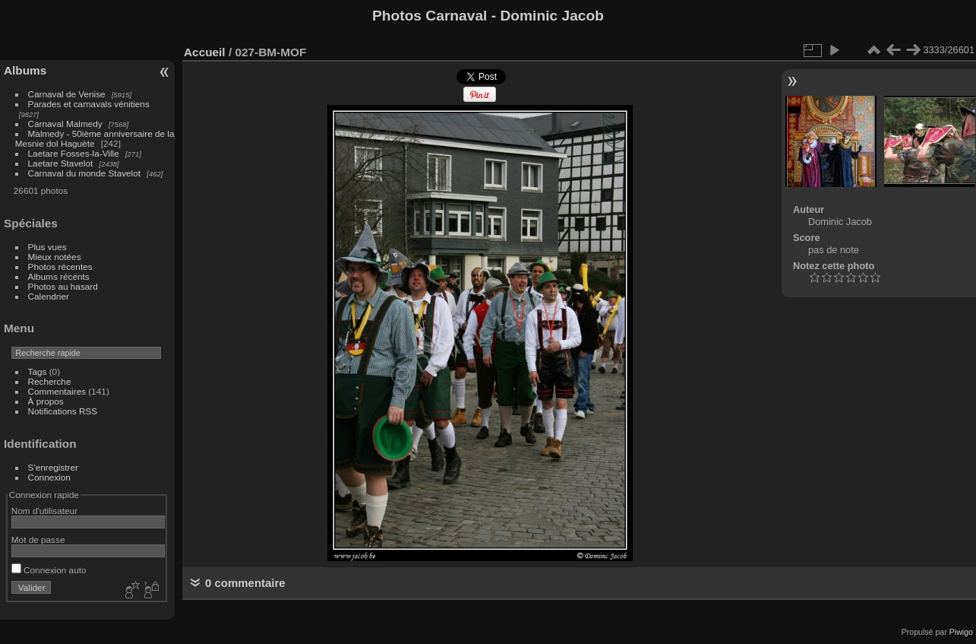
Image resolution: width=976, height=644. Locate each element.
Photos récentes (60, 266)
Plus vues (47, 247)
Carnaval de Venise (67, 94)
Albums (25, 70)
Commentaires (57, 391)
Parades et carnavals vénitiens (89, 104)
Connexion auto (49, 570)
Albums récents (59, 276)
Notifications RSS (63, 411)
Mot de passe (38, 539)
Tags (37, 371)
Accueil (205, 52)
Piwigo (961, 631)
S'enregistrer (53, 467)
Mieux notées (54, 257)
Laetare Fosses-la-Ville (73, 153)
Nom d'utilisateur (44, 511)
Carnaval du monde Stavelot (84, 173)
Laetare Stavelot (60, 163)
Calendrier (48, 296)
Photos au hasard (63, 286)
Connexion (49, 477)
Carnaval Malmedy (65, 123)
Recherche (49, 381)
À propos (46, 401)
